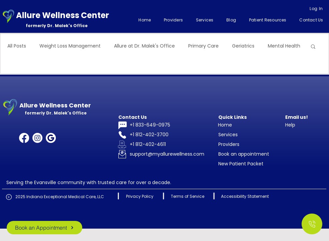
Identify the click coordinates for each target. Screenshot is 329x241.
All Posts (16, 46)
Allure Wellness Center (62, 15)
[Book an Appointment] (44, 227)
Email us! (296, 117)
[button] (204, 20)
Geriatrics (243, 46)
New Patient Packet (240, 163)
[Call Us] (312, 224)
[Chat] (122, 125)
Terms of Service (187, 196)
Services (228, 134)
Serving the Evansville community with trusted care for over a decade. (88, 182)
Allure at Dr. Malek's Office (144, 46)
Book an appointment (243, 154)
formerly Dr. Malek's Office (57, 25)
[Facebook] (24, 138)
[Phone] (122, 135)
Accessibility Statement (245, 196)
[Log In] (316, 8)
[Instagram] (37, 138)
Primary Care (203, 46)
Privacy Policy (139, 196)
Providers (228, 144)
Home (225, 125)
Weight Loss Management (70, 46)
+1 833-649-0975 (150, 125)
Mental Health (284, 46)
